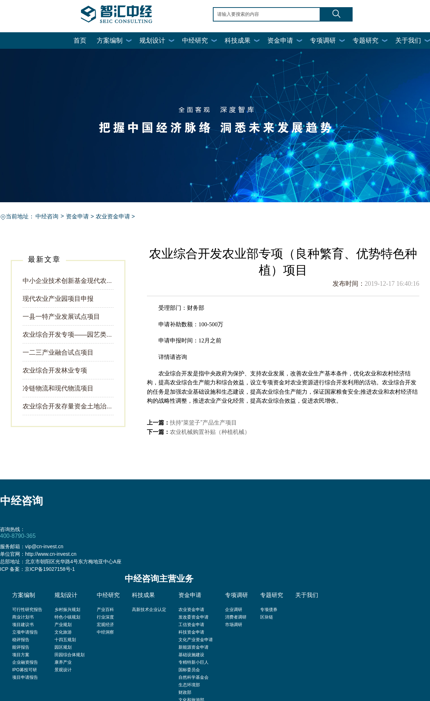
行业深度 (105, 617)
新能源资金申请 (193, 647)
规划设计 (152, 40)
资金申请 (280, 40)
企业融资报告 (25, 662)
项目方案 (20, 654)
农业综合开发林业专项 (55, 370)
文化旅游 (63, 632)
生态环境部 (189, 684)
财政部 (184, 692)
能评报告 (20, 647)
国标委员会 (189, 669)
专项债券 (268, 609)
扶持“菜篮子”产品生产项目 (203, 423)
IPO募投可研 (24, 669)
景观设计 (63, 669)
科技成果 (237, 40)
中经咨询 (46, 216)
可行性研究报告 (27, 609)
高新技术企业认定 (149, 609)
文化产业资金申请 (195, 639)
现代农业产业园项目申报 (58, 298)
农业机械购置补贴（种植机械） (210, 432)
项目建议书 (23, 624)
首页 (79, 40)
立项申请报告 (25, 632)
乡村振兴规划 (67, 609)
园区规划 (63, 647)
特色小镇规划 (67, 617)
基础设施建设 (191, 654)
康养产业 (63, 662)
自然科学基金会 (193, 677)
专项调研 (323, 40)
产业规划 (63, 624)
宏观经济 (105, 624)
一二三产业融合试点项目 (58, 352)
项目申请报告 (25, 677)
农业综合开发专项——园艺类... (67, 334)
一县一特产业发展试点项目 (61, 316)
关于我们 (408, 40)
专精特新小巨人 (193, 662)
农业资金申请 (113, 216)
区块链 (266, 617)
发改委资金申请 (193, 617)
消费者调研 (236, 617)
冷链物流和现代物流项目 (58, 388)
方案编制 (110, 40)
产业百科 (105, 609)
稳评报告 (20, 639)
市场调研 (233, 624)
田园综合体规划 (69, 654)
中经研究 (195, 40)
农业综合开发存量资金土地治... (67, 406)
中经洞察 (105, 632)
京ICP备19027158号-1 (50, 569)
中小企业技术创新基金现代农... (67, 280)
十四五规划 (65, 639)
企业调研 (233, 609)
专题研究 (365, 40)
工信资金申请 (191, 624)
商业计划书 (23, 617)
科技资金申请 (191, 632)
